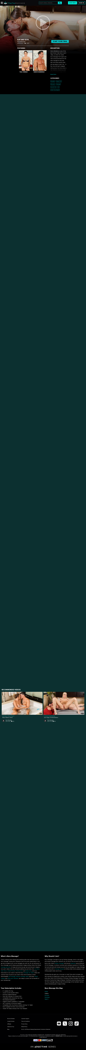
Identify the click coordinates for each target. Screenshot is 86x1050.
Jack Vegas (47, 717)
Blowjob (53, 84)
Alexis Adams (5, 717)
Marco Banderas (39, 72)
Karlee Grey (29, 971)
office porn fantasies (13, 978)
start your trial (60, 41)
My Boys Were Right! (8, 716)
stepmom (73, 963)
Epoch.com (15, 1036)
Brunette (53, 81)
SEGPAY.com (59, 1036)
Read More (53, 74)
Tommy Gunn (19, 971)
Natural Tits (58, 81)
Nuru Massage (9, 720)
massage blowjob (59, 969)
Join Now (72, 3)
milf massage (12, 976)
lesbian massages (59, 963)
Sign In (81, 3)
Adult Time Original (55, 89)
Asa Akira (36, 969)
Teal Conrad (23, 72)
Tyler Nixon (4, 971)
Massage (58, 84)
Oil (58, 86)
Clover (11, 717)
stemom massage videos (22, 976)
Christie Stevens (54, 717)
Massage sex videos (29, 972)
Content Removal (43, 1037)
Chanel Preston (11, 971)
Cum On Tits (53, 86)
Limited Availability (49, 716)
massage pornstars (6, 967)
